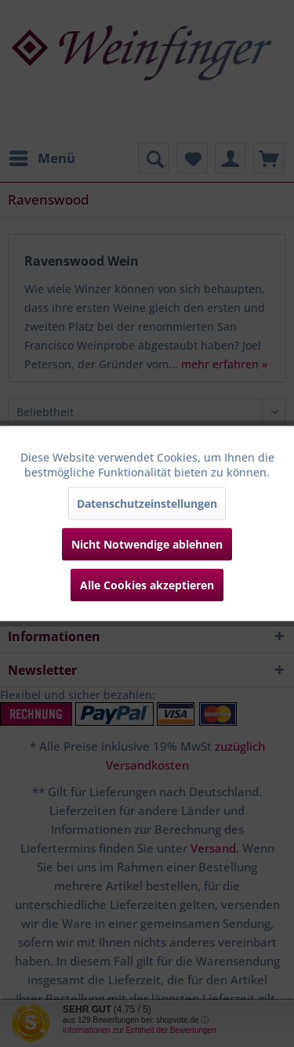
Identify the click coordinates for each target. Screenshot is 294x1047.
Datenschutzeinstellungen (147, 503)
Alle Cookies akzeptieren (147, 585)
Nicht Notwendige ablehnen (147, 544)
